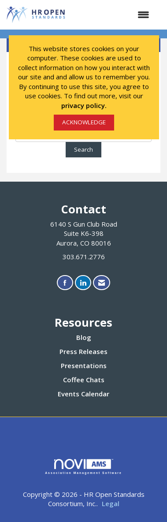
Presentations (84, 365)
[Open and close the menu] (112, 15)
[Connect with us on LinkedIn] (83, 283)
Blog (83, 337)
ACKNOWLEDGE (84, 122)
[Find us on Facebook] (65, 283)
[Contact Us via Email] (101, 283)
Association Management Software (83, 467)
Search (83, 149)
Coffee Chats (83, 379)
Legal (110, 503)
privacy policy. (84, 105)
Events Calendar (83, 393)
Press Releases (83, 351)
